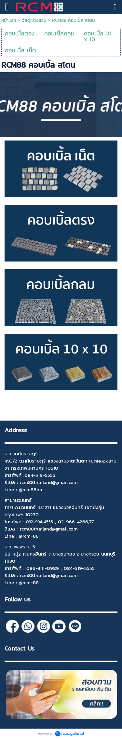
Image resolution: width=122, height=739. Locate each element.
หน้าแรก (8, 20)
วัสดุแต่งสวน (34, 20)
